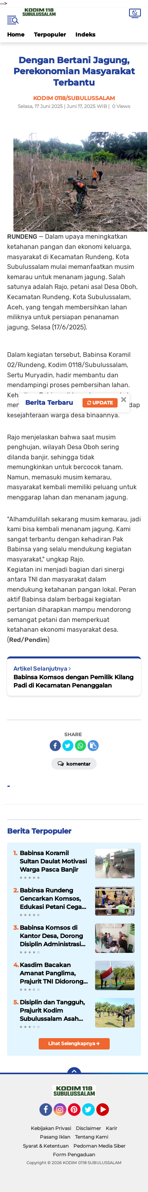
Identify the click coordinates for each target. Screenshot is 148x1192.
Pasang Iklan (55, 1137)
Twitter (92, 1113)
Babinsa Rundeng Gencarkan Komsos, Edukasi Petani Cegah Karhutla (53, 899)
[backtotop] (74, 1074)
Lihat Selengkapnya (74, 1043)
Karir (111, 1128)
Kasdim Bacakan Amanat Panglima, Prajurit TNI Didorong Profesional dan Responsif (51, 973)
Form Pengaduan (74, 1154)
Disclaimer (88, 1128)
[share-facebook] (55, 745)
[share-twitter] (67, 745)
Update (100, 403)
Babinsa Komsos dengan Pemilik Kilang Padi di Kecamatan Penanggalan (73, 681)
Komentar (74, 763)
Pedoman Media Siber (99, 1146)
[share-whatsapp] (80, 745)
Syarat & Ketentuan (46, 1146)
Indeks (85, 34)
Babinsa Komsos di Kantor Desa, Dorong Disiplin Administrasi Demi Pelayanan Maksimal (51, 936)
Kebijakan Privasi (51, 1128)
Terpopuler (50, 34)
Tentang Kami (91, 1137)
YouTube (108, 1113)
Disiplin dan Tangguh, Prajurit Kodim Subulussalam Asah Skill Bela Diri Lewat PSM (52, 1010)
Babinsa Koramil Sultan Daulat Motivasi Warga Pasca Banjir (53, 861)
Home (15, 34)
